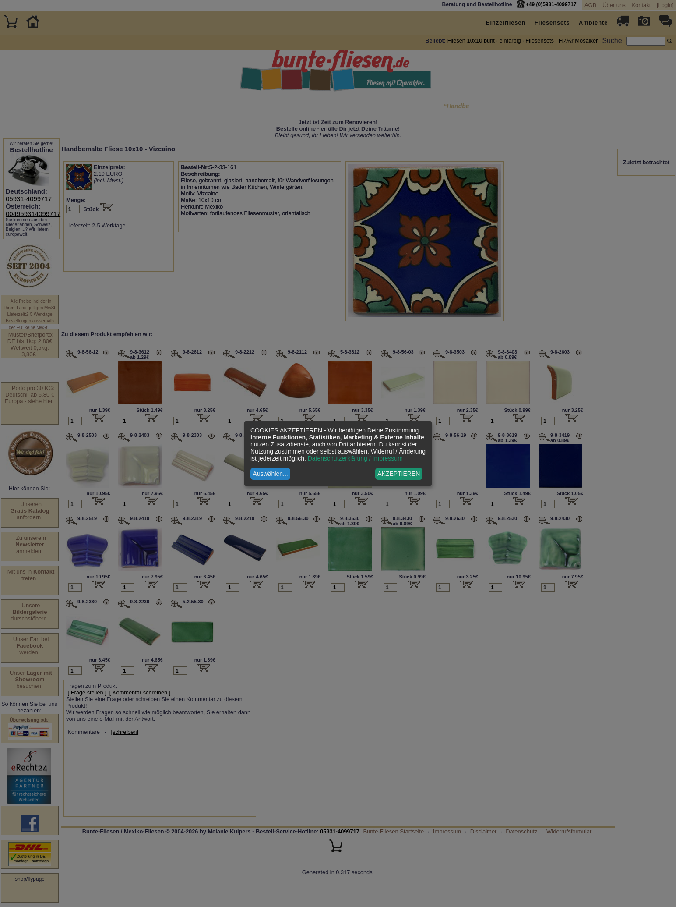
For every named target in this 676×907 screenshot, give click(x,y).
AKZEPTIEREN (398, 473)
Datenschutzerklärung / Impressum (355, 458)
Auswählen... (270, 473)
